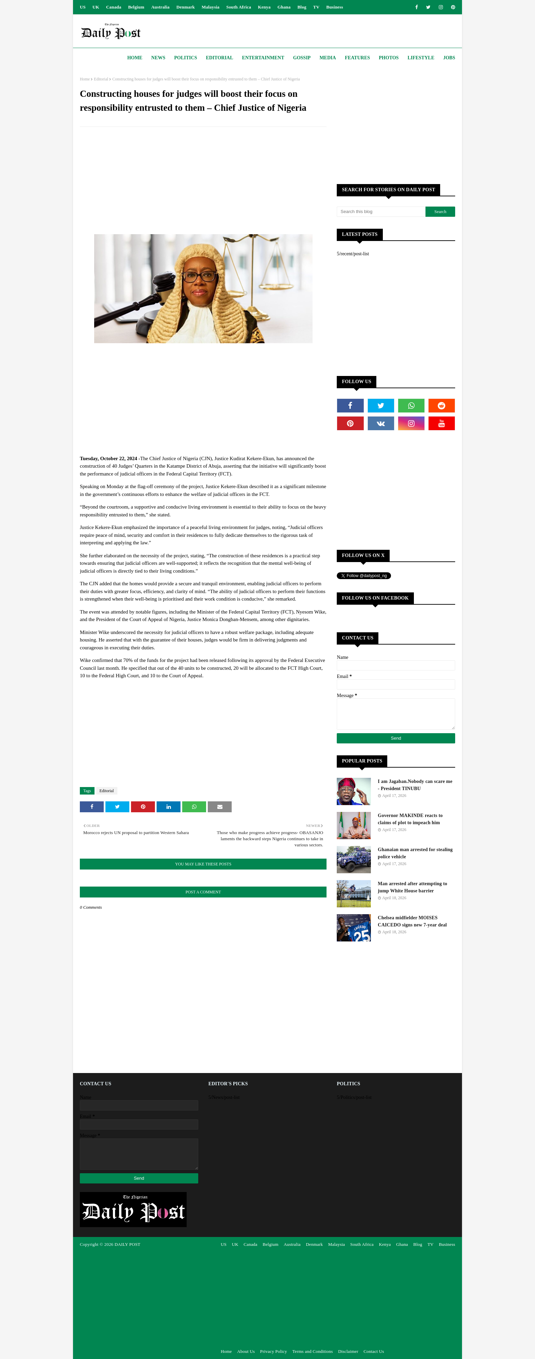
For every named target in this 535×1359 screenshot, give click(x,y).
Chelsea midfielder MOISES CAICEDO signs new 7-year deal (412, 921)
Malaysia (210, 7)
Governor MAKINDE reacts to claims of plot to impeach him (410, 819)
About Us (246, 1351)
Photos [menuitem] (389, 57)
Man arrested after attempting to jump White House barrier (412, 887)
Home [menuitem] (134, 57)
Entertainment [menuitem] (263, 57)
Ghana (284, 7)
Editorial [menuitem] (219, 57)
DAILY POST (128, 1244)
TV (316, 7)
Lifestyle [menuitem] (420, 57)
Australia (160, 7)
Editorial (101, 79)
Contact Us (373, 1351)
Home (85, 79)
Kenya (264, 7)
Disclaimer (348, 1351)
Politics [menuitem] (185, 57)
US (83, 7)
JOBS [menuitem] (449, 57)
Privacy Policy (273, 1351)
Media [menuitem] (327, 57)
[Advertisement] (203, 181)
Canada (113, 7)
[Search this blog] (381, 212)
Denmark (185, 7)
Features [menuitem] (357, 57)
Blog (302, 7)
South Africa (238, 7)
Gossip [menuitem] (301, 57)
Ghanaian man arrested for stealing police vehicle (415, 853)
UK (95, 7)
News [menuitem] (158, 57)
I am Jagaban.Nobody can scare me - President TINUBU (415, 785)
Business (334, 7)
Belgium (136, 7)
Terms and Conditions (312, 1351)
